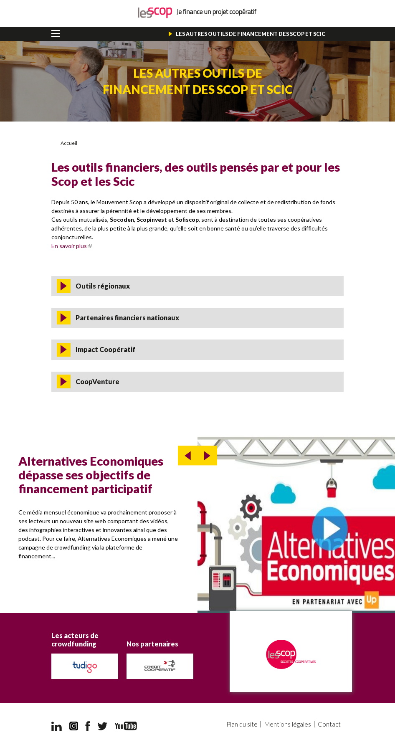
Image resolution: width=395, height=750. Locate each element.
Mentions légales (287, 724)
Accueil (69, 143)
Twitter (103, 726)
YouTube (126, 726)
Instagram (73, 726)
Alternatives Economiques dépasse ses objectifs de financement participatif (90, 475)
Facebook (87, 726)
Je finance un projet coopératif (197, 13)
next (207, 456)
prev (188, 456)
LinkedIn (56, 726)
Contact (329, 724)
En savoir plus (71, 245)
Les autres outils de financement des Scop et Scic (250, 34)
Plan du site (242, 724)
